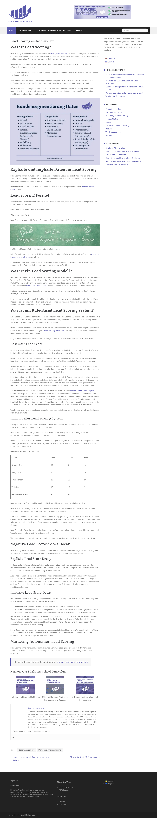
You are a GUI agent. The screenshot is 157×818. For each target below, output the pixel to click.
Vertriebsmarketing (113, 132)
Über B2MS (63, 804)
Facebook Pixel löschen (115, 148)
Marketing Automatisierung (49, 750)
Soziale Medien (111, 119)
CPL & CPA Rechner (66, 787)
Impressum (14, 781)
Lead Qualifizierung (58, 53)
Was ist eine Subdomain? (115, 96)
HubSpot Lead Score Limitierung (72, 662)
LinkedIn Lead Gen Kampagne (82, 390)
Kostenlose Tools (25, 30)
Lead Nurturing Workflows (54, 330)
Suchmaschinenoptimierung (117, 125)
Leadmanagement (26, 750)
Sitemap (62, 802)
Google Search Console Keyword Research (123, 161)
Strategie (109, 122)
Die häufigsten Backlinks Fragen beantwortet (124, 93)
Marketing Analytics (113, 112)
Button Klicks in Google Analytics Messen (122, 151)
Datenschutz (15, 785)
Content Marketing (113, 109)
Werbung (109, 135)
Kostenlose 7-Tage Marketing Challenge (54, 30)
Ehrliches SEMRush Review (116, 164)
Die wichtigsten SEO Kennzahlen (83, 757)
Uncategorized (111, 128)
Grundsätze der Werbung (115, 154)
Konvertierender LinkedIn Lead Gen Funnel (123, 158)
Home (11, 30)
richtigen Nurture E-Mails (36, 285)
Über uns (78, 30)
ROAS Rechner (64, 790)
